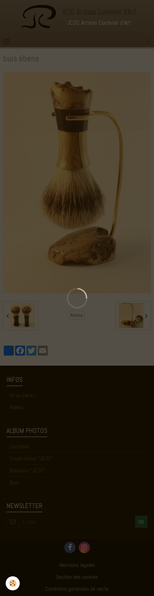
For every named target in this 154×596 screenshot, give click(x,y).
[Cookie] (13, 583)
